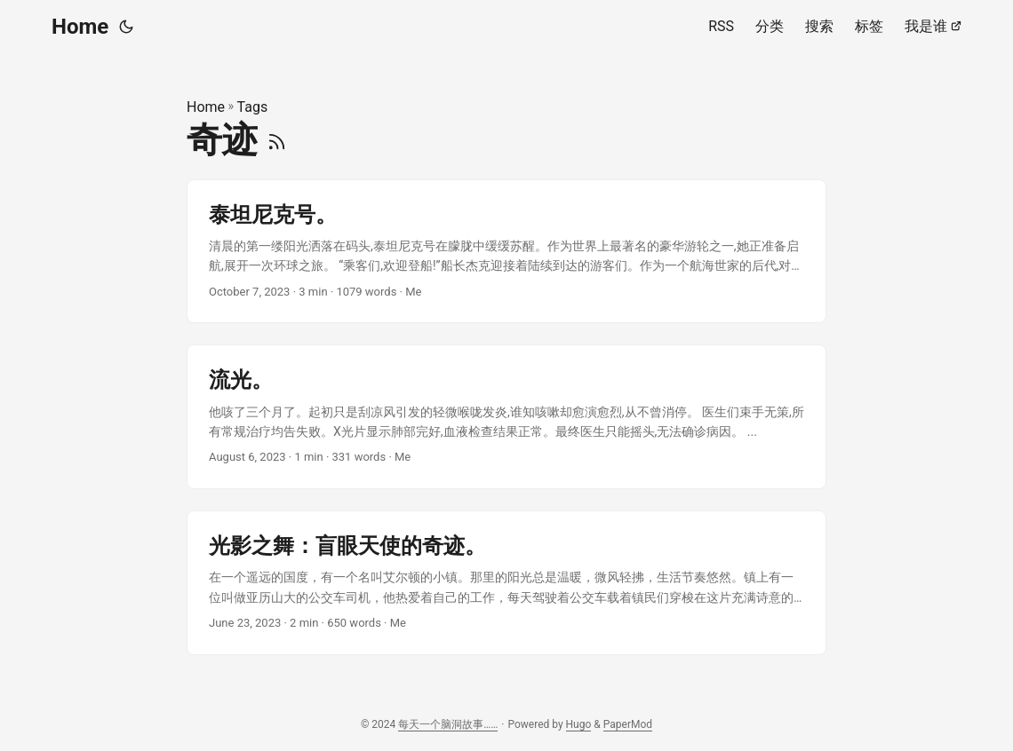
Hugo (579, 724)
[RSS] (277, 140)
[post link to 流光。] (506, 416)
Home (80, 26)
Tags (252, 107)
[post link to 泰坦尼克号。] (506, 251)
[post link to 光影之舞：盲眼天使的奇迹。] (506, 582)
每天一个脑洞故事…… (448, 724)
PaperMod (627, 724)
